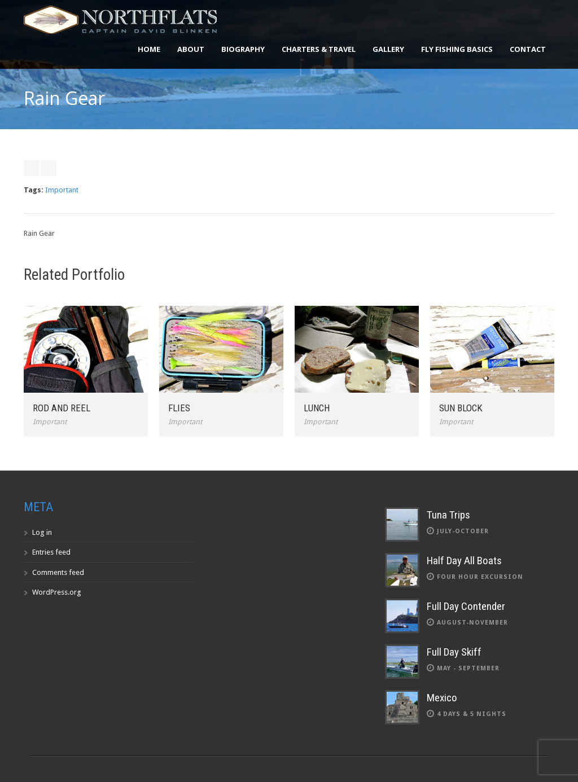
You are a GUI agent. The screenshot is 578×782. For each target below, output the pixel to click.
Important (61, 190)
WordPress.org (56, 592)
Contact (528, 49)
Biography (243, 49)
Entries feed (51, 552)
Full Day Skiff (454, 651)
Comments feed (58, 572)
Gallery (388, 49)
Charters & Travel (319, 49)
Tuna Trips (448, 514)
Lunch (317, 408)
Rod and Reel (61, 408)
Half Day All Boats (464, 560)
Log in (42, 532)
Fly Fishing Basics (457, 49)
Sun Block (461, 408)
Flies (179, 408)
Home (149, 49)
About (190, 49)
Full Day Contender (466, 606)
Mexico (442, 697)
